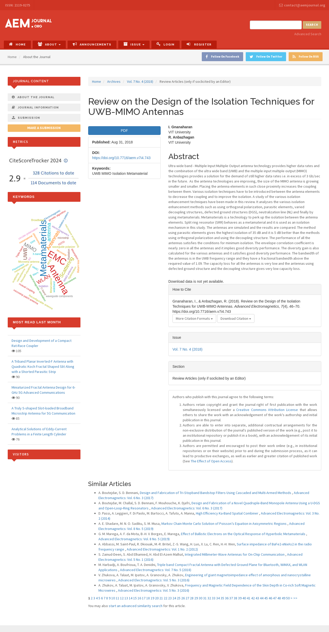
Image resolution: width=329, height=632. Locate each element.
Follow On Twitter (266, 57)
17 (143, 598)
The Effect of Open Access (211, 461)
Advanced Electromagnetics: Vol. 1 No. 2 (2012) (162, 549)
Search (312, 24)
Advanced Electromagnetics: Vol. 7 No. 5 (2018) (155, 569)
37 (231, 598)
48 (279, 598)
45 (266, 598)
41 (248, 598)
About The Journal (33, 97)
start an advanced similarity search (135, 605)
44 (261, 598)
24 (174, 598)
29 (196, 598)
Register (199, 44)
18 (148, 598)
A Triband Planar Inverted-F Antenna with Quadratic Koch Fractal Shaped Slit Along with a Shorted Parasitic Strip (43, 366)
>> (295, 598)
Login (166, 44)
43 (257, 598)
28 (192, 598)
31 (205, 598)
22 (165, 598)
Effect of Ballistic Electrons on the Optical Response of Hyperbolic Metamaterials (243, 534)
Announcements (92, 44)
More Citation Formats (194, 318)
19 (152, 598)
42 (253, 598)
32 (209, 598)
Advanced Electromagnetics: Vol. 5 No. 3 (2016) (153, 580)
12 (122, 598)
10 (113, 598)
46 (270, 598)
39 (240, 598)
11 (117, 598)
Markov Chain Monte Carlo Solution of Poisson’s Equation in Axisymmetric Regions (224, 523)
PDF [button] (124, 131)
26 (183, 598)
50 (288, 598)
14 (130, 598)
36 (227, 598)
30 (200, 598)
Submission (26, 118)
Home (17, 44)
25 (178, 598)
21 (161, 598)
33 (213, 598)
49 (283, 598)
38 (235, 598)
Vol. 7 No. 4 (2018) (140, 81)
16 (139, 598)
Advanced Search (307, 34)
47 (275, 598)
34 (218, 598)
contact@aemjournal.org (302, 5)
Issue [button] (133, 44)
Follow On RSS (306, 57)
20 (157, 598)
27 (187, 598)
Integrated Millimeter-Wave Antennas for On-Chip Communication (235, 554)
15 (135, 598)
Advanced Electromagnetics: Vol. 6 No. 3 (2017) (186, 508)
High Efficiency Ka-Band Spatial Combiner (227, 513)
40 (244, 598)
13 (126, 598)
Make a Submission (44, 128)
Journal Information (35, 107)
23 (170, 598)
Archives (114, 81)
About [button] (49, 44)
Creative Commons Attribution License (267, 409)
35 (222, 598)
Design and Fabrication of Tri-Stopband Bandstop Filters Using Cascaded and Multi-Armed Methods (216, 492)
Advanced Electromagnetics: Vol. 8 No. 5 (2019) (134, 539)
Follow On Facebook (222, 57)
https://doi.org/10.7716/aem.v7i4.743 (121, 158)
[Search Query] (276, 25)
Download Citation (236, 318)
